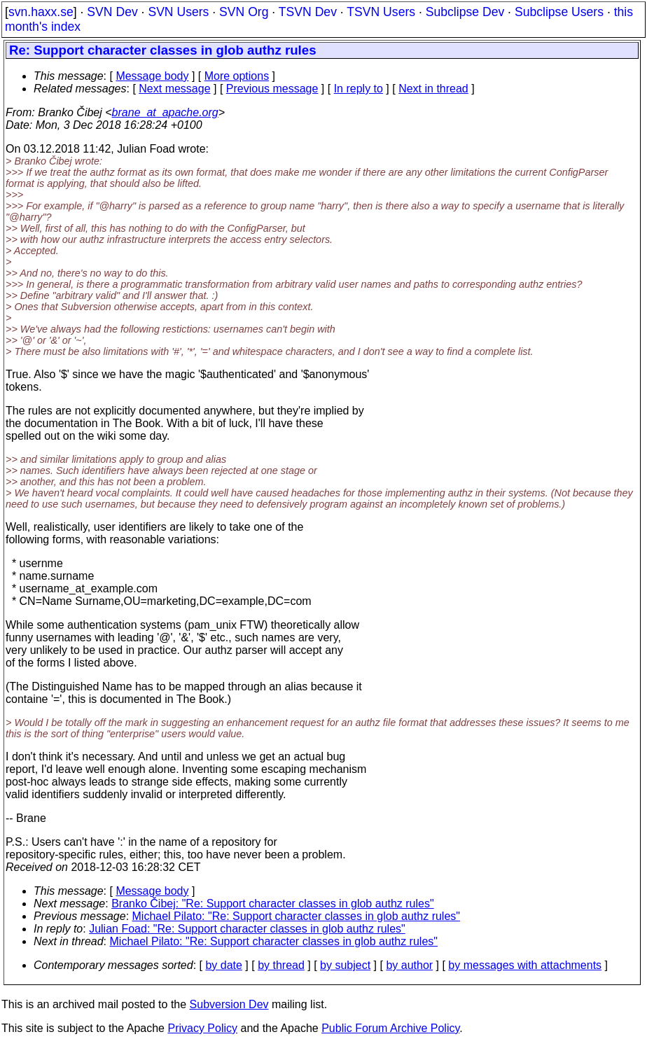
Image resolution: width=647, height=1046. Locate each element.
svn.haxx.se (41, 12)
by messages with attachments (524, 965)
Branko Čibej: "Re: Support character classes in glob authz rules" (272, 903)
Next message (174, 89)
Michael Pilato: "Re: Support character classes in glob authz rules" (296, 916)
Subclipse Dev (465, 12)
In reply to (358, 89)
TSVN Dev (308, 12)
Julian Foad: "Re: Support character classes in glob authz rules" (247, 929)
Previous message (272, 89)
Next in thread (433, 89)
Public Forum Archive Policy (390, 1028)
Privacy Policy (202, 1028)
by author (409, 965)
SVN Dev (112, 12)
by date (223, 965)
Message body (152, 76)
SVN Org (243, 12)
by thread (281, 965)
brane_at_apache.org (165, 112)
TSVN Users (381, 12)
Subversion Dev (229, 1004)
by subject (345, 965)
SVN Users (178, 12)
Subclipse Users (559, 12)
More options (237, 76)
